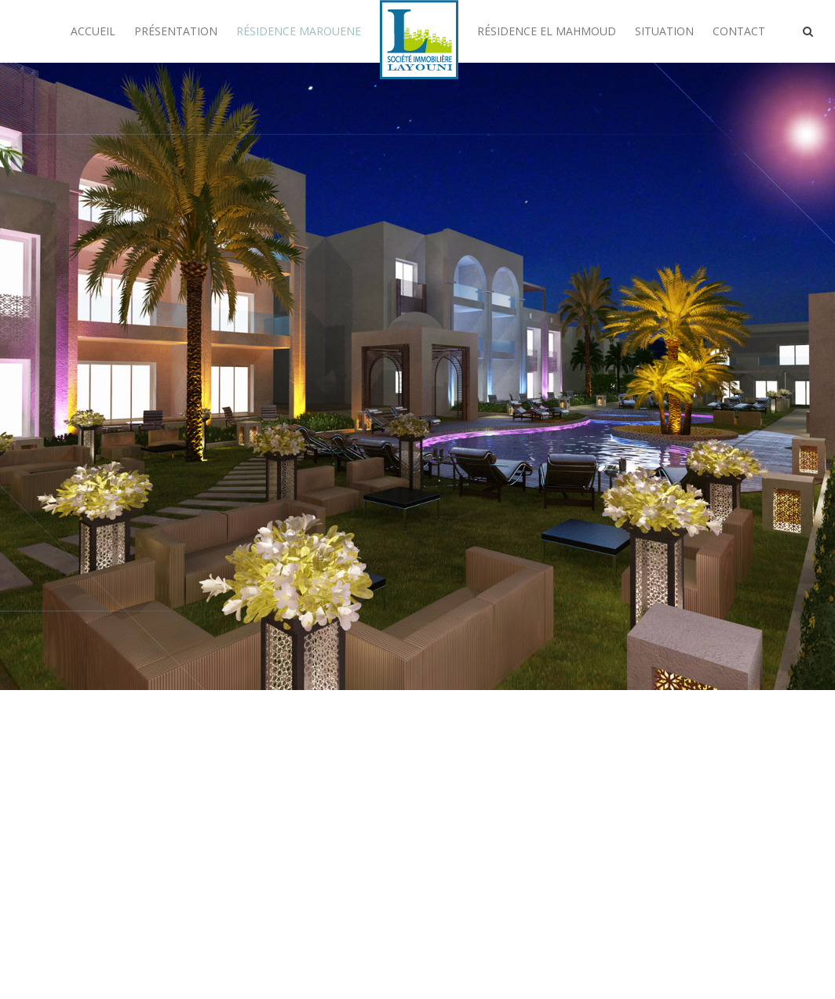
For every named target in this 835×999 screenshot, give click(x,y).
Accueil (93, 31)
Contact (739, 31)
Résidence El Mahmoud (546, 31)
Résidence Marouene (298, 31)
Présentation (175, 31)
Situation (664, 31)
